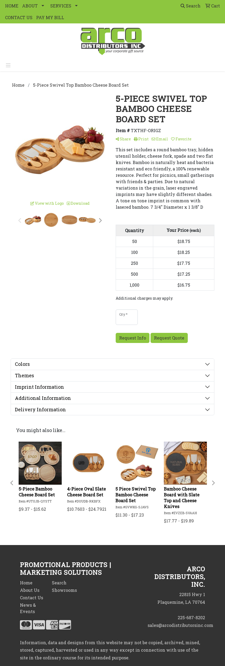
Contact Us (31, 597)
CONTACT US (18, 17)
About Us (29, 590)
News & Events (28, 608)
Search (191, 6)
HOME (11, 6)
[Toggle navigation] (8, 65)
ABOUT (30, 6)
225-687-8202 (191, 617)
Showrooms (64, 590)
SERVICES (60, 6)
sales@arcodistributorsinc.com (180, 625)
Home (26, 582)
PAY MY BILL (50, 17)
